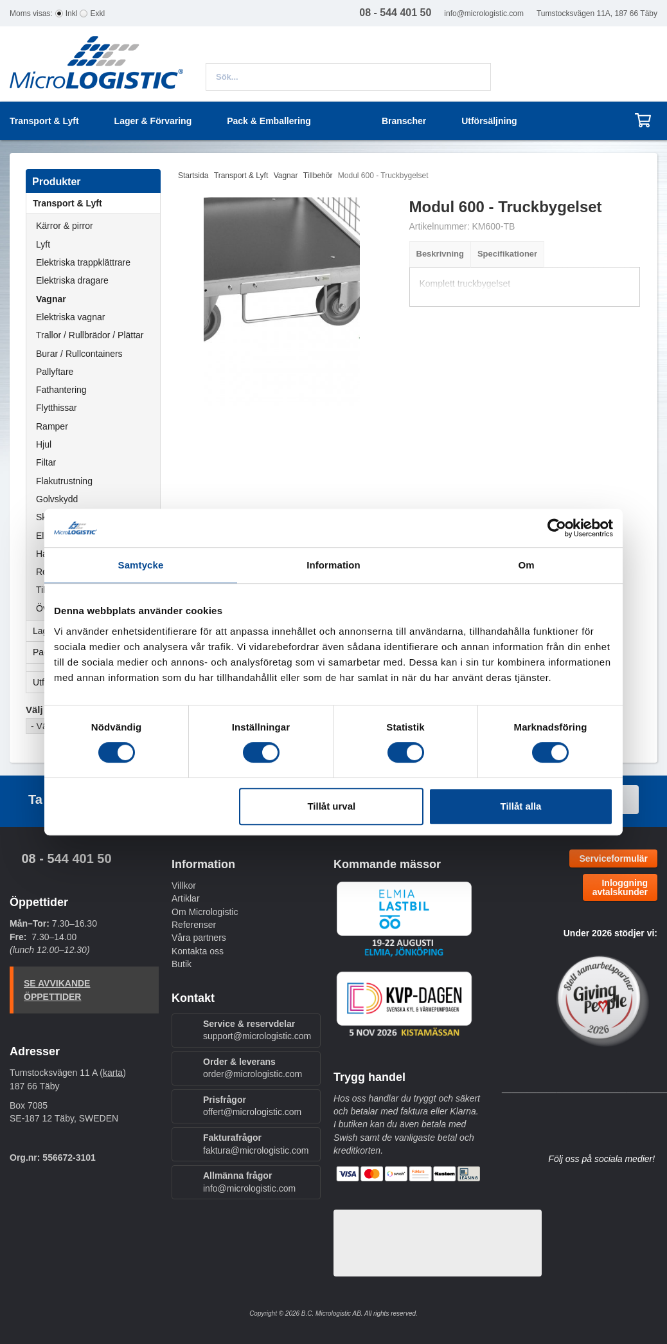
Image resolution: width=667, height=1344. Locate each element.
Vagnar (51, 299)
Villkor (184, 885)
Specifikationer (507, 254)
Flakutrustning (64, 481)
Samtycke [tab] (141, 564)
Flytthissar (56, 408)
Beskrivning (440, 254)
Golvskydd (57, 499)
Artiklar (186, 898)
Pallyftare (54, 372)
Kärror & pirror (64, 226)
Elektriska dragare (72, 280)
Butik (181, 964)
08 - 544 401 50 (66, 858)
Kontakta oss (198, 951)
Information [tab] (333, 564)
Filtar (46, 462)
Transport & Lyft (96, 203)
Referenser (194, 925)
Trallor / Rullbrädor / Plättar (90, 335)
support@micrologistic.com (257, 1036)
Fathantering (61, 390)
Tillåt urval (331, 806)
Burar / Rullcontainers (79, 354)
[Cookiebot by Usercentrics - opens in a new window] (557, 528)
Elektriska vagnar (70, 317)
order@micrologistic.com (252, 1074)
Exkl (97, 13)
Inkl (72, 13)
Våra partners (199, 937)
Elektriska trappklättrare (83, 262)
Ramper (52, 426)
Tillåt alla (520, 806)
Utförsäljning (489, 121)
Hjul (43, 444)
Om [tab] (526, 564)
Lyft (43, 244)
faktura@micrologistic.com (255, 1150)
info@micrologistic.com (484, 13)
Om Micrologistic (205, 912)
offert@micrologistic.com (252, 1112)
